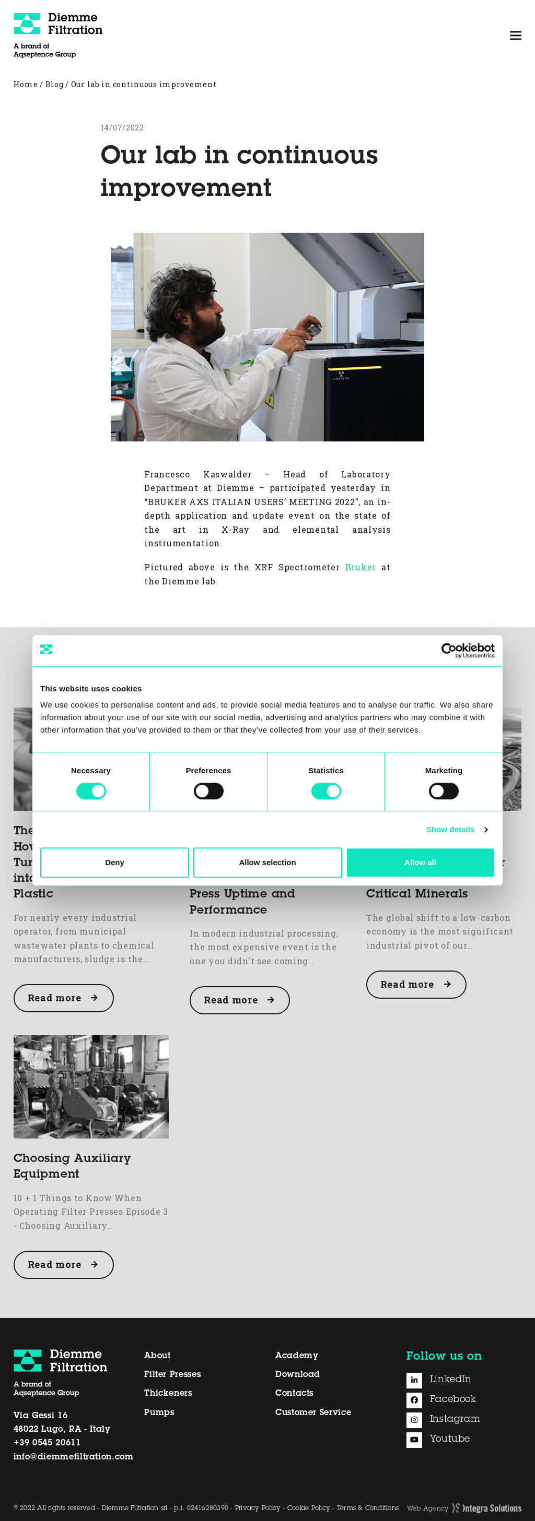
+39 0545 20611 (47, 1443)
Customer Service (313, 1413)
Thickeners (168, 1394)
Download (297, 1375)
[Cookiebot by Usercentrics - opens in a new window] (449, 650)
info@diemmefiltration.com (74, 1457)
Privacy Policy (258, 1508)
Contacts (294, 1394)
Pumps (159, 1413)
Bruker (360, 566)
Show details (450, 829)
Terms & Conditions (368, 1508)
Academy (296, 1356)
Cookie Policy (308, 1508)
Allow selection (267, 862)
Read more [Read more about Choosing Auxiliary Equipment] (55, 1264)
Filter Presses (172, 1375)
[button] (515, 35)
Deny (114, 862)
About (157, 1356)
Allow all (420, 862)
